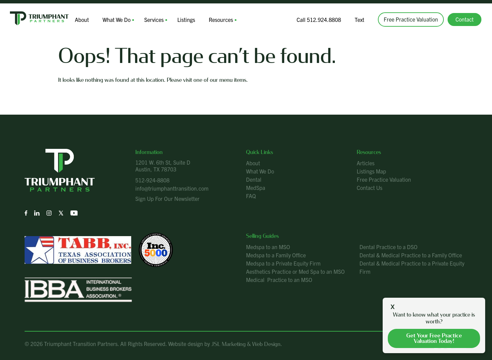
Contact (464, 19)
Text (359, 19)
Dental (253, 179)
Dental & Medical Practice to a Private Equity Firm (411, 267)
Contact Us (369, 187)
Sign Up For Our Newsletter (167, 198)
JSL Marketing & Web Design (246, 344)
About (82, 19)
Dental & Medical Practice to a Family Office (410, 255)
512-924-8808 (152, 180)
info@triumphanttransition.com (171, 188)
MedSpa (255, 187)
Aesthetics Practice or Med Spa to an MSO (295, 271)
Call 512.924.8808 (319, 19)
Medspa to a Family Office (276, 255)
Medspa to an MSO (268, 246)
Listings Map (371, 171)
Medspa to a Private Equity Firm (283, 263)
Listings (186, 19)
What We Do (116, 19)
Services (154, 19)
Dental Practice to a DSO (388, 246)
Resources (221, 19)
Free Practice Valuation (411, 19)
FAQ (251, 195)
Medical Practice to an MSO (279, 279)
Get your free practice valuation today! (434, 338)
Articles (365, 162)
